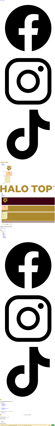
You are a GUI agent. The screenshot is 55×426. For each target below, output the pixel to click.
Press (2, 194)
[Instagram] (28, 107)
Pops (3, 233)
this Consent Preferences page (13, 425)
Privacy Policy (3, 404)
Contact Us (4, 236)
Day (2, 422)
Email (1, 418)
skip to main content (2, 0)
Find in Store (3, 164)
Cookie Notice (3, 405)
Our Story (7, 171)
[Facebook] (28, 54)
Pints (2, 193)
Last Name (1, 417)
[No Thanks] (1, 423)
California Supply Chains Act (5, 408)
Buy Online (3, 195)
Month (2, 421)
